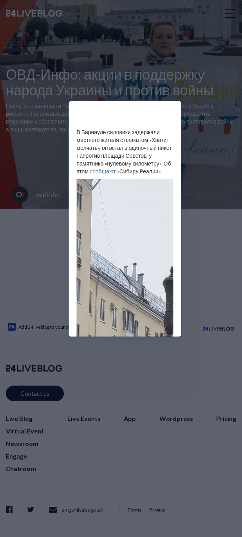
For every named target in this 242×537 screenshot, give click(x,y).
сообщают (103, 171)
